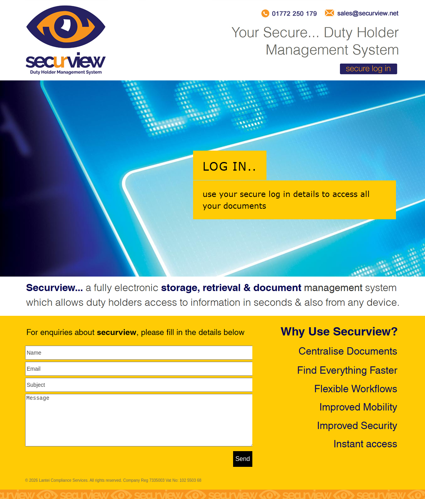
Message (140, 425)
